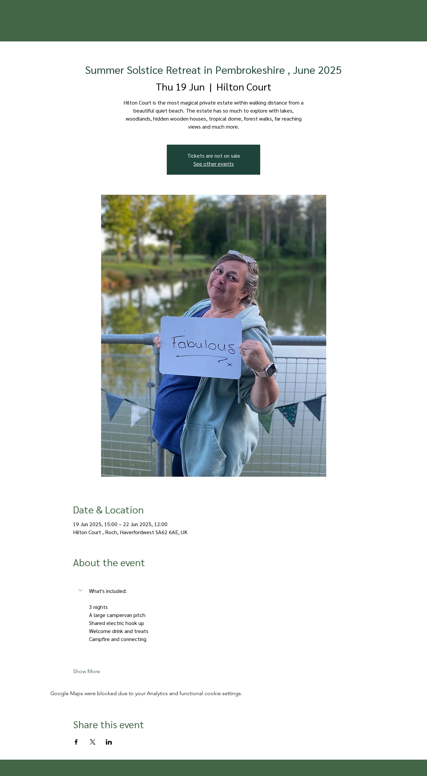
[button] (81, 590)
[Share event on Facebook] (76, 742)
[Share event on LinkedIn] (109, 742)
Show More (86, 671)
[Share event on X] (92, 742)
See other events (213, 163)
